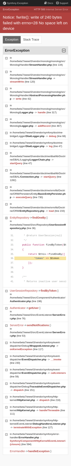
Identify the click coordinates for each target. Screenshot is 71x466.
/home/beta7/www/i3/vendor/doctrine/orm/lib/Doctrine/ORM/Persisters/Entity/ (38, 194)
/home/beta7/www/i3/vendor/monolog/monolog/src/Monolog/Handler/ (37, 95)
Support (62, 3)
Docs (48, 3)
